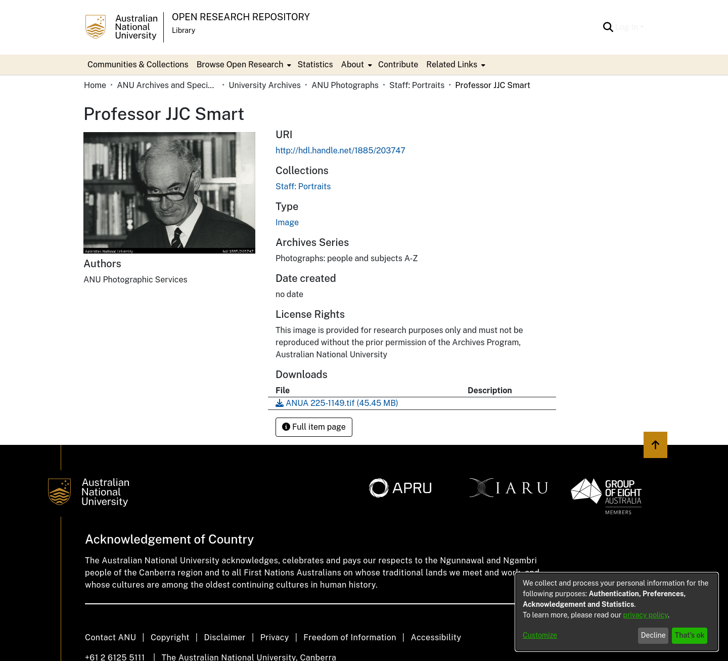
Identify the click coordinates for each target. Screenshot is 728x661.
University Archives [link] (265, 85)
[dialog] (617, 612)
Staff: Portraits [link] (416, 85)
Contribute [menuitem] (398, 64)
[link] (303, 186)
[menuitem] (243, 65)
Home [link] (95, 85)
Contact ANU (110, 637)
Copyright (170, 637)
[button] (608, 27)
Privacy (274, 637)
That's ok (690, 635)
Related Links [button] (451, 64)
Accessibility (436, 637)
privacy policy (645, 615)
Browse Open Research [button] (240, 64)
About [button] (352, 64)
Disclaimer (225, 637)
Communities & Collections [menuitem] (138, 64)
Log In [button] (627, 27)
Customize (540, 635)
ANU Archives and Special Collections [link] (167, 85)
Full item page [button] (314, 427)
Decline (653, 635)
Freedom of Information (349, 637)
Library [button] (183, 30)
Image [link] (287, 222)
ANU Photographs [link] (345, 85)
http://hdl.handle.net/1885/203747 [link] (340, 150)
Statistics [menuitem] (315, 64)
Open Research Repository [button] (241, 17)
